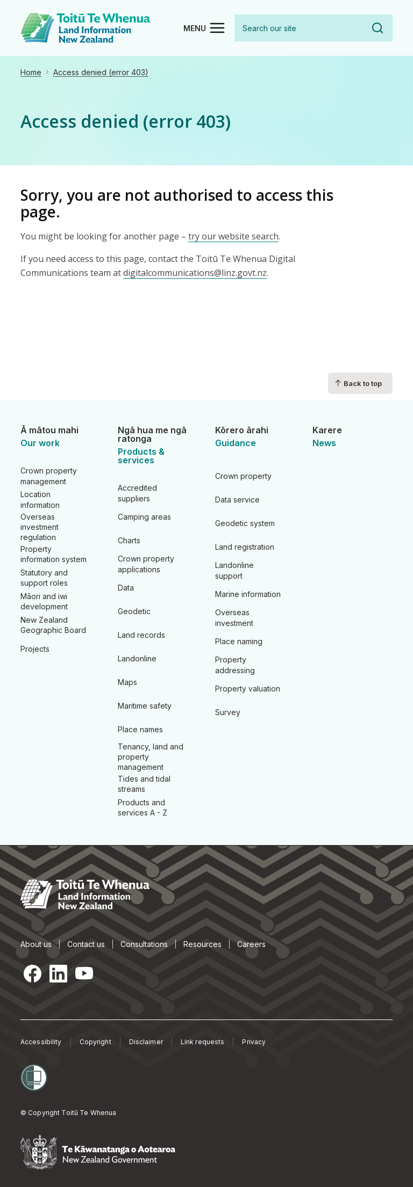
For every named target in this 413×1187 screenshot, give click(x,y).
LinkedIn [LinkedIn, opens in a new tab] (58, 973)
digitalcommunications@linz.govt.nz (195, 273)
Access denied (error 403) (100, 72)
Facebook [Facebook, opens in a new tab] (32, 973)
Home (30, 72)
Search (377, 27)
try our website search (233, 236)
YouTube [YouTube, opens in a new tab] (84, 973)
